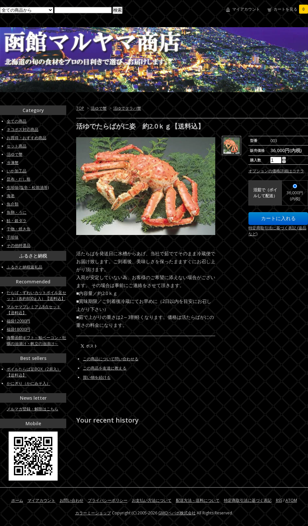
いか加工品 (16, 171)
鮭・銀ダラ (16, 220)
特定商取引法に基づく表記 (248, 500)
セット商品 (16, 146)
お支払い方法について (152, 500)
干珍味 (13, 237)
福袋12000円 (18, 321)
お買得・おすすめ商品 (26, 138)
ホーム (17, 500)
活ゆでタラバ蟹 (127, 108)
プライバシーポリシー (108, 500)
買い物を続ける (97, 377)
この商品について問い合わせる (110, 359)
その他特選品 (18, 245)
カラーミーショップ (93, 513)
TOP (80, 108)
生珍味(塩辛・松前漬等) (28, 187)
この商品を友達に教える (105, 368)
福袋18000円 (18, 329)
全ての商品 (16, 121)
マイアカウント (246, 9)
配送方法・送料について (198, 500)
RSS (279, 500)
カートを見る (291, 9)
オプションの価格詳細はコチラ (276, 171)
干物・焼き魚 (18, 229)
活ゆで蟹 (99, 108)
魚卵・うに (16, 212)
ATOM (291, 500)
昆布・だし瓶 (18, 179)
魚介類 (13, 204)
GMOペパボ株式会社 (177, 513)
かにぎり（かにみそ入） (28, 383)
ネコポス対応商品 (22, 129)
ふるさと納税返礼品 (24, 267)
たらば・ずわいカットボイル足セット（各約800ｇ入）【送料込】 (36, 295)
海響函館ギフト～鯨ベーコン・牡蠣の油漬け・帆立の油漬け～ (36, 340)
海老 (11, 196)
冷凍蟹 (13, 162)
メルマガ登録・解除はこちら (32, 409)
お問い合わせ (71, 500)
